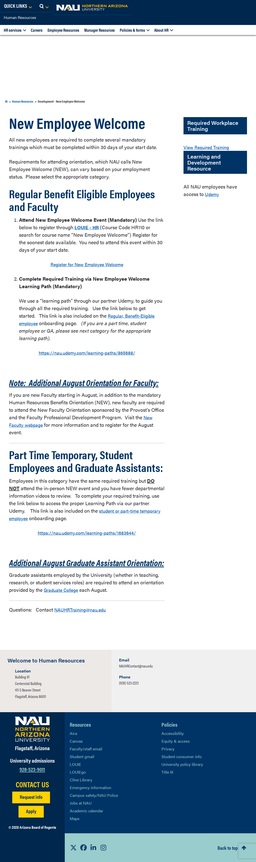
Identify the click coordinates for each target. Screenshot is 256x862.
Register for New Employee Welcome (86, 264)
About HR (161, 30)
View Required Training (209, 147)
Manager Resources (99, 30)
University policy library (182, 764)
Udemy (212, 194)
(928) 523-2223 (128, 683)
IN (6, 101)
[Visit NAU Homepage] (32, 729)
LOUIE (75, 764)
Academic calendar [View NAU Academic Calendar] (86, 810)
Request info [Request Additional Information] (31, 796)
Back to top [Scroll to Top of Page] (228, 847)
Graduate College (63, 589)
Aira (73, 733)
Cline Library (81, 779)
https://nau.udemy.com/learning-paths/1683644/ (86, 532)
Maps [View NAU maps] (75, 818)
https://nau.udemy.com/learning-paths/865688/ (87, 352)
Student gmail (82, 756)
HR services (13, 30)
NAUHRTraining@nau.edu (82, 609)
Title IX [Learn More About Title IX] (167, 772)
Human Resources (20, 17)
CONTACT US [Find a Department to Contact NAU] (32, 784)
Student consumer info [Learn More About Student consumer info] (182, 756)
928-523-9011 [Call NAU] (32, 769)
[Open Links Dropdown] (221, 6)
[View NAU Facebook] (83, 848)
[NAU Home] (40, 7)
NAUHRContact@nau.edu (136, 666)
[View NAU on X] (73, 848)
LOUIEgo (78, 772)
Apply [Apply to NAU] (31, 811)
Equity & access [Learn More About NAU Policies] (176, 741)
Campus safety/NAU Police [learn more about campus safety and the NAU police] (94, 795)
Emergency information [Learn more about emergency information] (90, 787)
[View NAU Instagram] (103, 848)
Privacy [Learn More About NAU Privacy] (168, 748)
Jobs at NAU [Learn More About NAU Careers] (81, 803)
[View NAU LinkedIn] (93, 848)
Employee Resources (63, 30)
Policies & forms (132, 30)
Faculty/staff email (86, 748)
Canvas (76, 741)
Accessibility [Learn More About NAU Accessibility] (173, 733)
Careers (36, 30)
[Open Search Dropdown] (247, 6)
